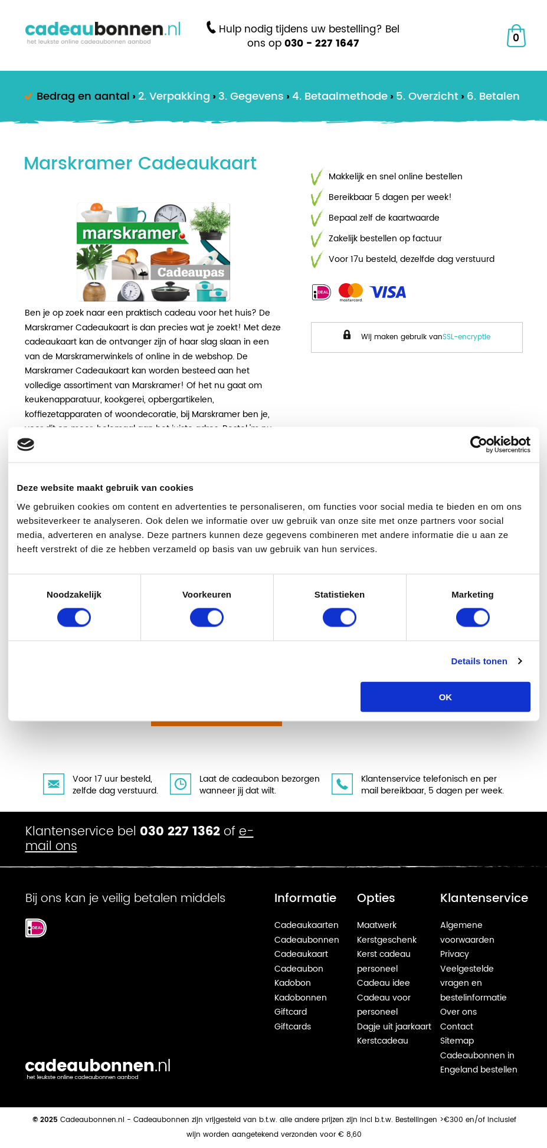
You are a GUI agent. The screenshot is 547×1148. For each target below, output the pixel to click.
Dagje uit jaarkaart (394, 1027)
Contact (456, 1027)
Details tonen (479, 661)
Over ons (458, 1012)
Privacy (454, 954)
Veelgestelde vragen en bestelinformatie (473, 983)
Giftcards (292, 1027)
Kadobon (292, 983)
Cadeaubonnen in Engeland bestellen (478, 1063)
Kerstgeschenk (387, 940)
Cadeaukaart (301, 954)
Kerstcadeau (382, 1041)
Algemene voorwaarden (467, 933)
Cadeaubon (298, 969)
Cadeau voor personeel (384, 1005)
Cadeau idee (383, 983)
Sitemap (457, 1041)
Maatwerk (377, 925)
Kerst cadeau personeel (384, 961)
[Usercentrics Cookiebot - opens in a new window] (478, 445)
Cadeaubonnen (306, 940)
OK (446, 696)
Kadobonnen (300, 998)
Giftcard (290, 1012)
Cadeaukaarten (306, 925)
